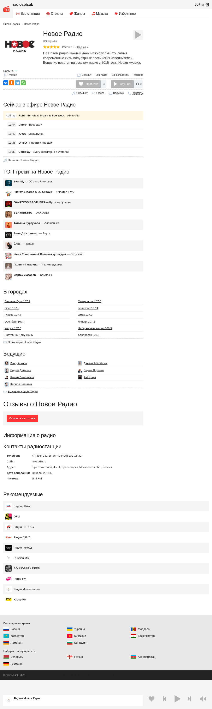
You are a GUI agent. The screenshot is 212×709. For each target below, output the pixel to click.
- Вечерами (30, 128)
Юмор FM (15, 611)
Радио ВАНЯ (17, 549)
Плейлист (82, 94)
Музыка (102, 13)
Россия (15, 640)
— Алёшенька (36, 228)
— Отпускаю (48, 259)
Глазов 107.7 (13, 322)
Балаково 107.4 (88, 315)
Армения (16, 654)
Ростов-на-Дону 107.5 (19, 342)
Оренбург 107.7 (15, 328)
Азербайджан (146, 668)
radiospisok (23, 4)
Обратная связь (119, 686)
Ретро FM (15, 590)
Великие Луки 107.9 (17, 308)
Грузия (78, 668)
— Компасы (33, 280)
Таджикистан (146, 647)
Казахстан (17, 647)
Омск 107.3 (85, 322)
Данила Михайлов (92, 373)
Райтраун (87, 387)
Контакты (137, 94)
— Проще (24, 249)
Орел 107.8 (12, 315)
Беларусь (17, 668)
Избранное (127, 13)
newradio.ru (38, 474)
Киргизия (80, 647)
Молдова (144, 640)
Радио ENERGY (19, 538)
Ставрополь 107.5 (89, 308)
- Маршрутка (30, 137)
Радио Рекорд (18, 559)
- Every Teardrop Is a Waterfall (43, 155)
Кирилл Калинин (18, 393)
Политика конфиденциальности (88, 686)
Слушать (125, 85)
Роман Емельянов (19, 387)
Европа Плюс (18, 518)
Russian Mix (17, 570)
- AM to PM (49, 119)
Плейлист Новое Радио (23, 163)
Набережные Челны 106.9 (95, 335)
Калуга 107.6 (13, 335)
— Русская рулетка (42, 207)
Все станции (30, 13)
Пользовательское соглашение (48, 686)
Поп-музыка (50, 42)
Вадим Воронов (91, 380)
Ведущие (118, 94)
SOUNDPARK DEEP (22, 580)
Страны (57, 13)
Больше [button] (8, 72)
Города (100, 94)
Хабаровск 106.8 (88, 342)
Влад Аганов (16, 373)
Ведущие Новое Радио (23, 400)
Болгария (80, 654)
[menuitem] (28, 13)
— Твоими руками (38, 270)
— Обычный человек (33, 187)
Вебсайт (86, 76)
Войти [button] (199, 4)
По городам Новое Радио (24, 349)
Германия (17, 675)
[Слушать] (138, 35)
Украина (79, 640)
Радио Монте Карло (22, 601)
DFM (12, 528)
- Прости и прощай (35, 146)
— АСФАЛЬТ (31, 218)
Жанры (79, 13)
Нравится (91, 85)
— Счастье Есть (44, 197)
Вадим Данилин (18, 380)
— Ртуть (32, 239)
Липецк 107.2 (86, 328)
